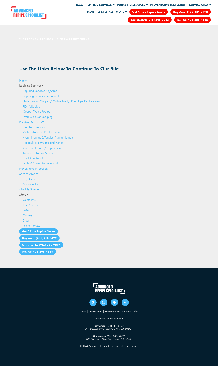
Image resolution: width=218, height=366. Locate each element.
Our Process (30, 205)
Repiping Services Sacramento (41, 96)
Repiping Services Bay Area (40, 91)
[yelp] (125, 302)
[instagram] (103, 302)
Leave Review (31, 226)
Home (79, 4)
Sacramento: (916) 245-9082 (150, 19)
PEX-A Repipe (31, 106)
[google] (114, 302)
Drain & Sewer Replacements (41, 163)
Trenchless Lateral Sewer (38, 153)
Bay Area (29, 179)
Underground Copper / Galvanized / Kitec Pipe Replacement (61, 101)
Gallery (28, 215)
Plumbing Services (132, 4)
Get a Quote (95, 311)
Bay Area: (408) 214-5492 (190, 12)
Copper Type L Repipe (36, 111)
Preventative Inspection (168, 4)
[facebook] (93, 302)
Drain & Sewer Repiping (37, 117)
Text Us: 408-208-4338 (192, 19)
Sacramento (30, 184)
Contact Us (29, 200)
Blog (26, 220)
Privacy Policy (112, 311)
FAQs (26, 210)
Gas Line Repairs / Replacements (43, 148)
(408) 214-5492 (114, 325)
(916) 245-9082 (116, 336)
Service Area (200, 4)
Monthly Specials (100, 12)
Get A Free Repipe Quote (148, 12)
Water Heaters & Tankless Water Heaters (48, 137)
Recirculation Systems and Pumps (43, 143)
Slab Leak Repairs (34, 127)
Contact (126, 311)
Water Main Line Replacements (42, 132)
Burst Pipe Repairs (34, 158)
